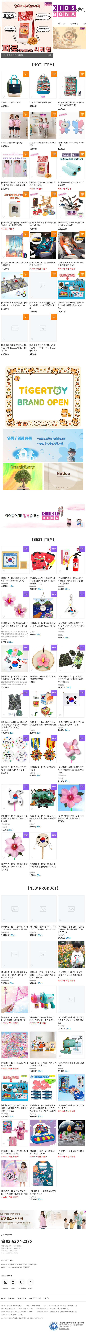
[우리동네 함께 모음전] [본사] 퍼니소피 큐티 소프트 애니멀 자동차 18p (14, 348)
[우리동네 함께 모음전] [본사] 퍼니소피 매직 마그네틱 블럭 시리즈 (42, 305)
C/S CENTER (6, 1235)
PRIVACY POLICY (35, 1298)
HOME (3, 1298)
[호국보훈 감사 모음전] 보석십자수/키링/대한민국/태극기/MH (71, 626)
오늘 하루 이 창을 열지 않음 (13, 55)
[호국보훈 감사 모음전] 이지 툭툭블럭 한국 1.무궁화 (14, 626)
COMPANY (11, 1298)
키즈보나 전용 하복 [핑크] (11, 142)
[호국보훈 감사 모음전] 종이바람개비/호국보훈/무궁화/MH (71, 770)
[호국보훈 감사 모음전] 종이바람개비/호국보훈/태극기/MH (14, 818)
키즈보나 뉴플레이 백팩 (10, 102)
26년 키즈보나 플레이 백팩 (40, 102)
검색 (83, 10)
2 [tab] (46, 425)
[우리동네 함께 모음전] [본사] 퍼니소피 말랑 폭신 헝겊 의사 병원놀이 (42, 975)
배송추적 (26, 1268)
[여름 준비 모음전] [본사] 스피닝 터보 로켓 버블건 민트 (70, 975)
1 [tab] (41, 425)
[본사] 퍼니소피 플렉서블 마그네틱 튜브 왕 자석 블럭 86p (71, 1020)
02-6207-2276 (16, 1241)
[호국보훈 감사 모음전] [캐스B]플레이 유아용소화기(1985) (71, 581)
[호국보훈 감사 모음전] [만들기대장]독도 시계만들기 (42, 626)
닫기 (49, 55)
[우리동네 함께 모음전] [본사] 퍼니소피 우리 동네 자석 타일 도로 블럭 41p (42, 348)
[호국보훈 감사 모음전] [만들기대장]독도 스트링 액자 (42, 818)
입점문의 (46, 1298)
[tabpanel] (43, 397)
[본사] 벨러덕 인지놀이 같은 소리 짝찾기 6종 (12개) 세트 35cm (71, 929)
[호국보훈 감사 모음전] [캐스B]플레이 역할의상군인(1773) (71, 679)
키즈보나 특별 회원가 (38, 269)
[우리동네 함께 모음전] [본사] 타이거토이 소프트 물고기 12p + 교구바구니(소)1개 (42, 1108)
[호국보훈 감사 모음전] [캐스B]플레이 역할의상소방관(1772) (42, 581)
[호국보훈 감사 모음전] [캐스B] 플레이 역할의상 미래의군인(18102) (14, 725)
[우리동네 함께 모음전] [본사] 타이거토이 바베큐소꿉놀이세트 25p (71, 305)
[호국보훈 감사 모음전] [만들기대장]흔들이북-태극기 (42, 867)
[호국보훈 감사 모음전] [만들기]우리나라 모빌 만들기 (42, 725)
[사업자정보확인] (63, 1308)
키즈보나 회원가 (36, 189)
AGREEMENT (22, 1298)
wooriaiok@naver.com (68, 1312)
